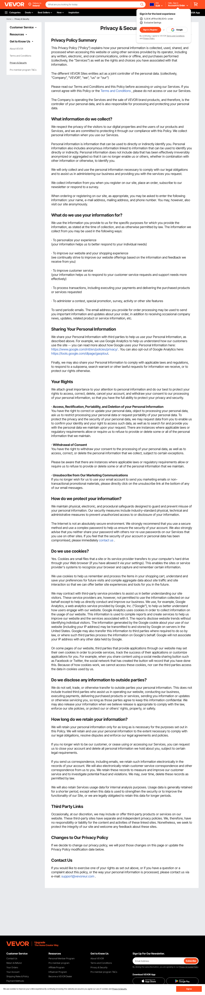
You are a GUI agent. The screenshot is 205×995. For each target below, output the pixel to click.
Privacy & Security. (119, 989)
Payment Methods (15, 980)
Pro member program (59, 963)
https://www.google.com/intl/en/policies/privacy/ (84, 349)
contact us (106, 540)
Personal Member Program (62, 958)
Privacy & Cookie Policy (188, 967)
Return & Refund (14, 963)
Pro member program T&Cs (23, 69)
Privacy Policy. (149, 38)
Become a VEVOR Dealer (60, 976)
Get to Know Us (20, 41)
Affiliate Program (57, 967)
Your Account (12, 971)
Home (8, 19)
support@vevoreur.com (77, 876)
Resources (17, 34)
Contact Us (11, 958)
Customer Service (22, 27)
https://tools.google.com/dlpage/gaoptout (79, 353)
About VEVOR (16, 48)
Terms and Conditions (175, 36)
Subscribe (191, 960)
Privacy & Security (18, 62)
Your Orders (12, 967)
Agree (189, 989)
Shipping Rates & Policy (17, 976)
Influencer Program (58, 971)
